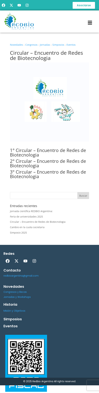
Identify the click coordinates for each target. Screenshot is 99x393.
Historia (10, 304)
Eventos (71, 44)
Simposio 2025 (18, 232)
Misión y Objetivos (14, 310)
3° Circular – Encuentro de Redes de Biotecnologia (48, 174)
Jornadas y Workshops (17, 297)
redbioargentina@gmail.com (21, 275)
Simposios (58, 44)
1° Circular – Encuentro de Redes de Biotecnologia (48, 152)
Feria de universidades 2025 (26, 216)
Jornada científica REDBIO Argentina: (31, 211)
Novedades (16, 44)
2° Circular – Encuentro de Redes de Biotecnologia (48, 163)
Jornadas (45, 44)
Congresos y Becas (15, 292)
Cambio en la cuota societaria (27, 227)
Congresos (31, 44)
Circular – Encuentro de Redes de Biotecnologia (37, 221)
